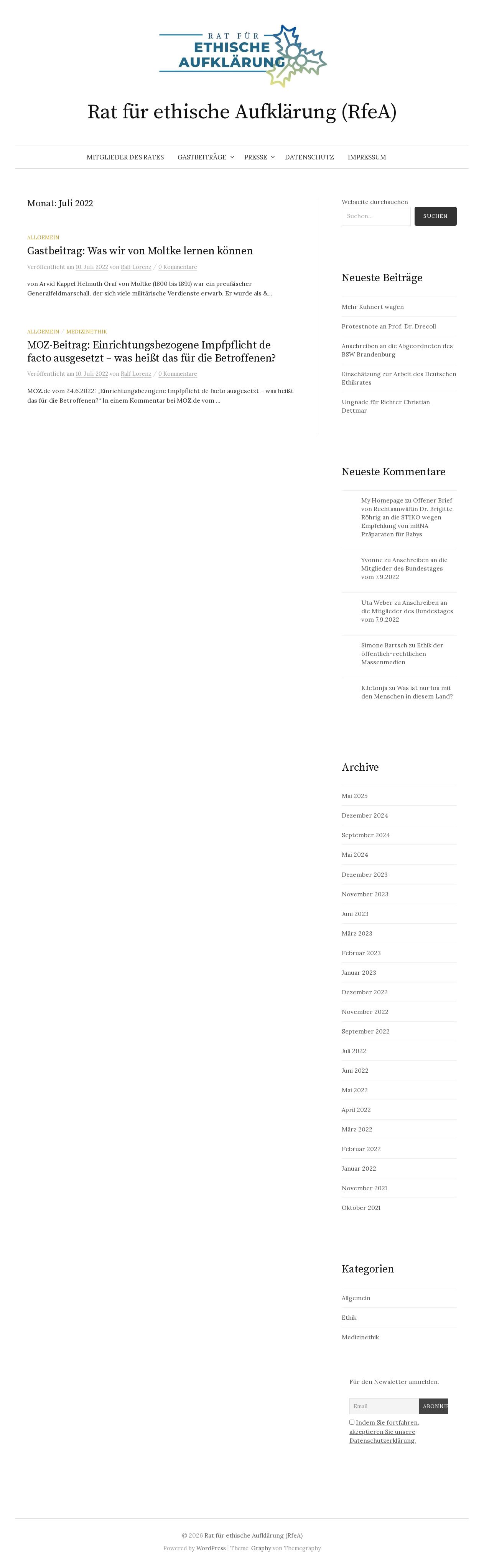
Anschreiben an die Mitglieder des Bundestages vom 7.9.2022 (404, 568)
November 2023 (365, 894)
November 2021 (364, 1188)
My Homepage (382, 500)
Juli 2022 (354, 1051)
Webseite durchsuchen (375, 202)
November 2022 (365, 1011)
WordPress (211, 1548)
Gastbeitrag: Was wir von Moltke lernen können (140, 251)
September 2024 (366, 835)
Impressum (367, 157)
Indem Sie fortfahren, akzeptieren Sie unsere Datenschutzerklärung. (384, 1431)
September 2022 (366, 1031)
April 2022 (356, 1109)
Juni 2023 (355, 913)
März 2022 (357, 1129)
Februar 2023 (361, 953)
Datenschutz (309, 157)
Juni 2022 (355, 1070)
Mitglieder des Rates (125, 157)
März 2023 (357, 933)
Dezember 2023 (365, 874)
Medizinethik (86, 331)
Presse (255, 157)
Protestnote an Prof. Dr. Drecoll (389, 326)
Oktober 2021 (361, 1207)
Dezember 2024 (365, 815)
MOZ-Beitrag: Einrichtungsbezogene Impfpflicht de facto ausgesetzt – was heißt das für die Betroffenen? (151, 351)
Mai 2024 (355, 854)
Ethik (349, 1317)
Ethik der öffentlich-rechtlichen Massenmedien (402, 653)
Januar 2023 (359, 972)
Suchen (435, 215)
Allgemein (43, 237)
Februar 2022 (361, 1149)
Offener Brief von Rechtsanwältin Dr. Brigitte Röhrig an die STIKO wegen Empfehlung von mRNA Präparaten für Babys (407, 517)
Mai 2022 (355, 1090)
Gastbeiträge (202, 157)
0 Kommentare (177, 266)
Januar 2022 (359, 1168)
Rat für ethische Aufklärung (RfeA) (242, 112)
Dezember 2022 (365, 992)
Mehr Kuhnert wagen (373, 306)
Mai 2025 (354, 796)
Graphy (261, 1548)
